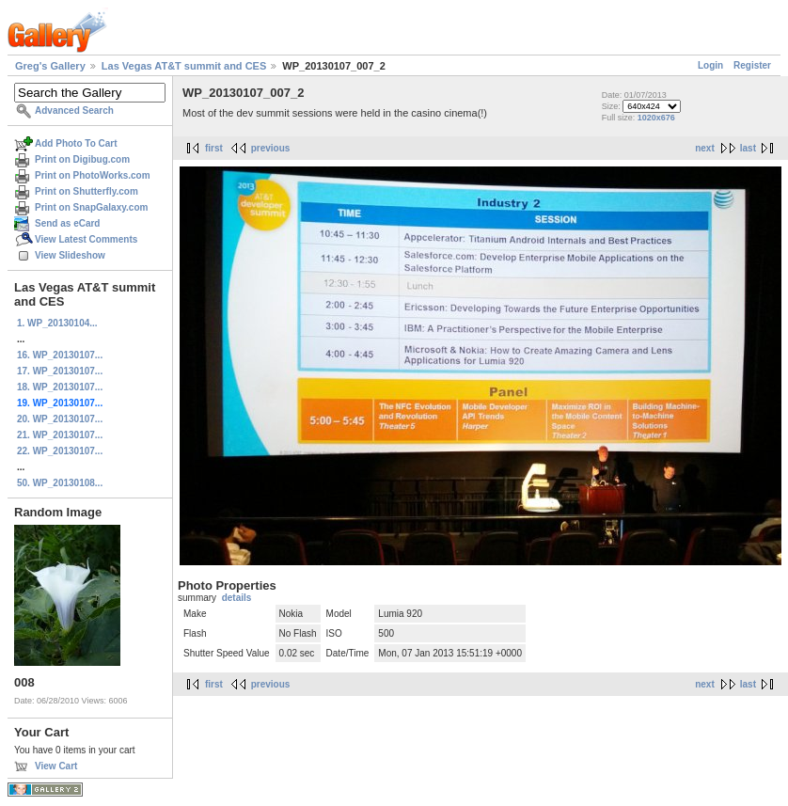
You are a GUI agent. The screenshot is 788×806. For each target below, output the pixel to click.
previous (271, 148)
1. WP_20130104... (57, 323)
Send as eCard (67, 223)
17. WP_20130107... (59, 371)
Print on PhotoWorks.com (92, 175)
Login (710, 65)
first (214, 148)
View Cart (56, 766)
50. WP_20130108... (59, 483)
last (748, 148)
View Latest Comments (86, 239)
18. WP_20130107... (59, 387)
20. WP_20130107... (59, 419)
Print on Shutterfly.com (86, 191)
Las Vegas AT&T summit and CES (184, 65)
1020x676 (656, 117)
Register (752, 65)
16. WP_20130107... (59, 355)
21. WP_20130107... (59, 435)
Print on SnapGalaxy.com (91, 207)
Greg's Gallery (50, 65)
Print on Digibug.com (82, 159)
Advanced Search (74, 110)
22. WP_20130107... (59, 451)
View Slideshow (70, 255)
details (237, 598)
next (705, 148)
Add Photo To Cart (76, 143)
